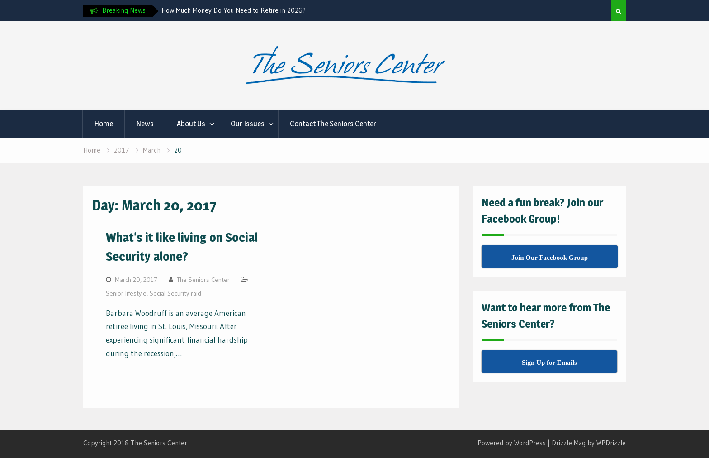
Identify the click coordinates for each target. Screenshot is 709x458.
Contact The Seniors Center (333, 123)
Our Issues (248, 123)
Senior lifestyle (126, 293)
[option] (243, 10)
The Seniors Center (203, 280)
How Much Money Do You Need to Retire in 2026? (233, 10)
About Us (191, 123)
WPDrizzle (611, 443)
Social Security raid (175, 293)
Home (103, 123)
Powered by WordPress (511, 443)
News (145, 123)
